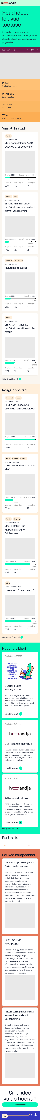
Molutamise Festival (16, 268)
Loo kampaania (20, 1105)
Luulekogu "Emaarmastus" (19, 590)
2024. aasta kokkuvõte (17, 798)
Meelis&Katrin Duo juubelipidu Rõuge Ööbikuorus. (15, 530)
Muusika (8, 136)
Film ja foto (10, 398)
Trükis (15, 196)
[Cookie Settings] (5, 1116)
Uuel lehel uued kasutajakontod (13, 688)
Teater (8, 458)
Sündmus (9, 261)
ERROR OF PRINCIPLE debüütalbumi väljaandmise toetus (20, 328)
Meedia (18, 398)
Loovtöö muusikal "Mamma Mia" (20, 467)
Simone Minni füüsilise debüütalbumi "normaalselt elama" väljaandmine (20, 207)
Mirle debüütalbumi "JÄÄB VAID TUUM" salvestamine (19, 145)
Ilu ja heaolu (18, 261)
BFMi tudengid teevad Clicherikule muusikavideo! (19, 407)
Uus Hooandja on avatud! (18, 744)
